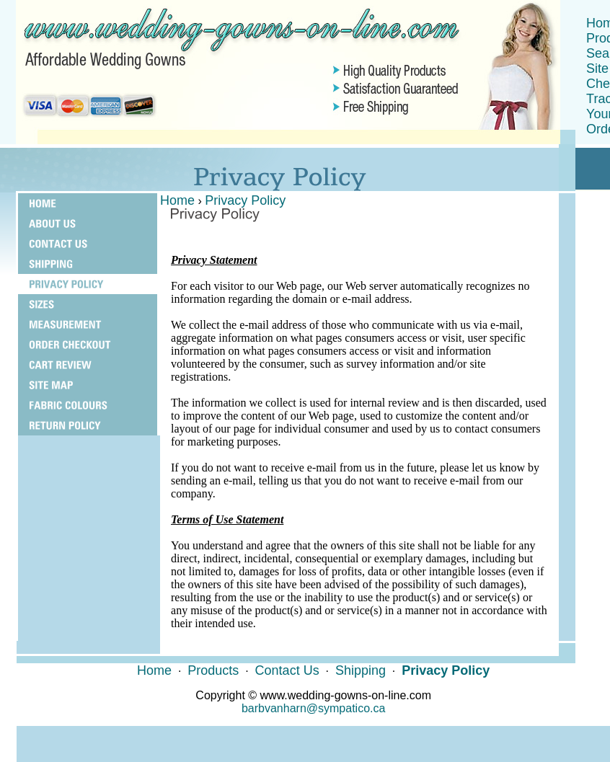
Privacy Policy (245, 200)
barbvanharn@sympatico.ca (313, 708)
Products (213, 670)
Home (177, 200)
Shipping (360, 670)
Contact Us (287, 670)
